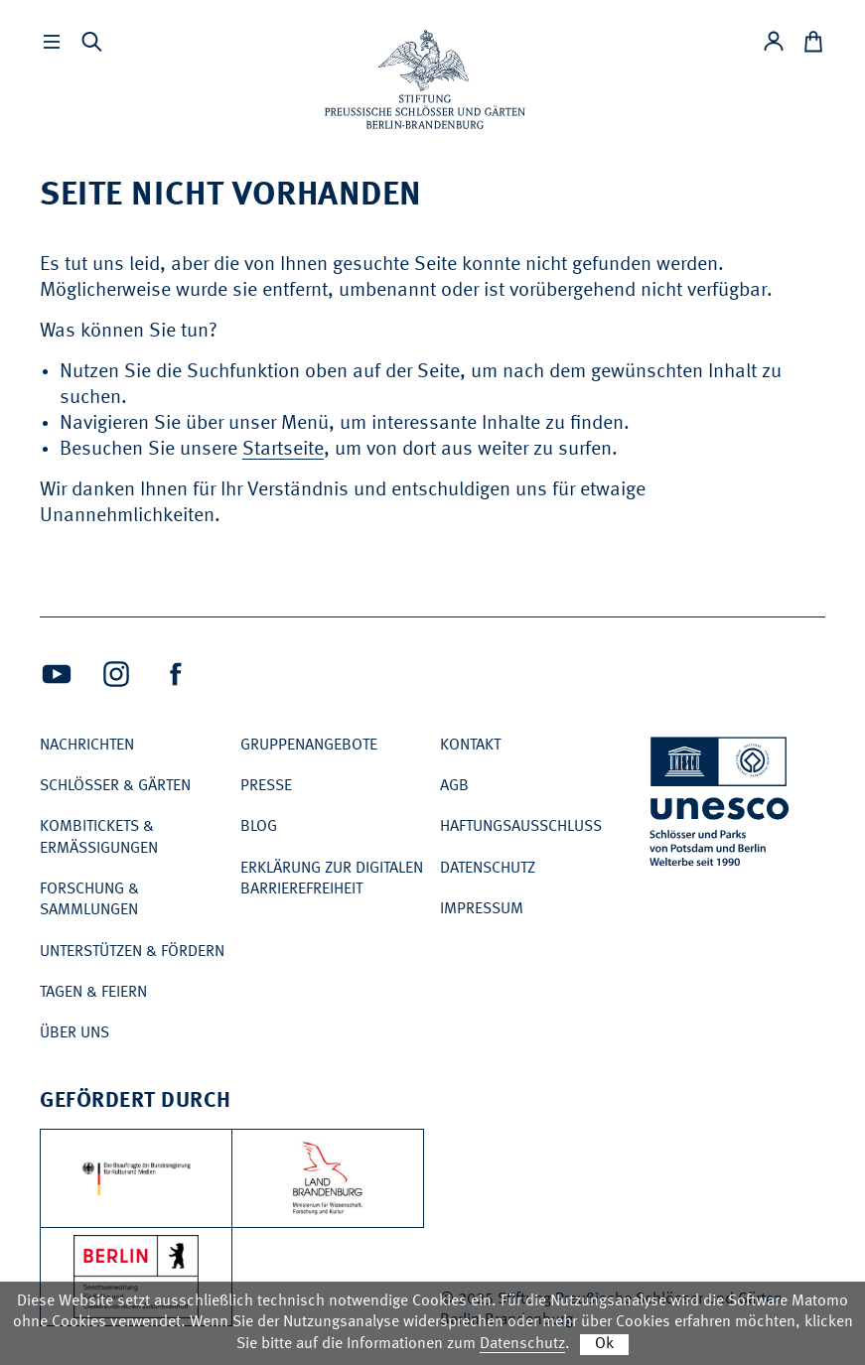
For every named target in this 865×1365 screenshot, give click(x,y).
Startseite (283, 450)
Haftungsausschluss (521, 827)
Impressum (481, 909)
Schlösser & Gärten (115, 786)
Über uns (74, 1033)
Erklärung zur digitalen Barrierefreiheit (331, 879)
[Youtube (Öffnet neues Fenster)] (56, 674)
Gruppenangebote (308, 745)
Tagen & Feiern (93, 993)
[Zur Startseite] (425, 79)
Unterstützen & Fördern (132, 952)
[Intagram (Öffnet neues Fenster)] (116, 674)
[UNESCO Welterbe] (721, 805)
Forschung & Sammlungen (89, 900)
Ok (604, 1344)
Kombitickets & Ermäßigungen (99, 837)
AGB (454, 786)
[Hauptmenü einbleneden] (52, 42)
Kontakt (470, 745)
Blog (258, 827)
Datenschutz (487, 869)
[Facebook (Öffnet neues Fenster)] (176, 674)
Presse (266, 786)
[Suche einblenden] (91, 42)
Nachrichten (87, 745)
